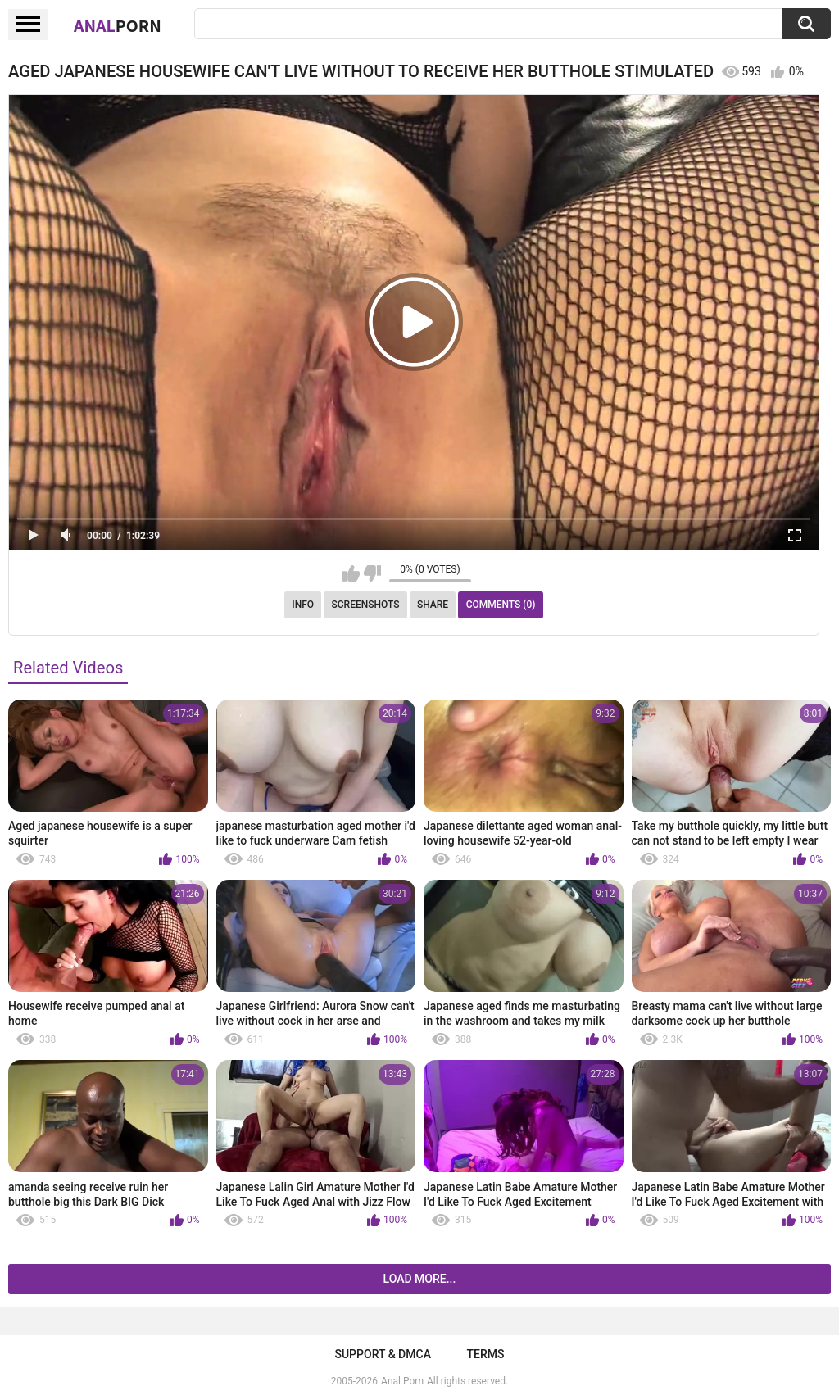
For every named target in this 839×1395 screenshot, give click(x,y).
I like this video (351, 573)
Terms (486, 1354)
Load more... (419, 1278)
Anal (117, 25)
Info (303, 604)
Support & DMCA (382, 1354)
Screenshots (366, 604)
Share (432, 604)
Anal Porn (402, 1381)
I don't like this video (372, 573)
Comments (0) (501, 604)
